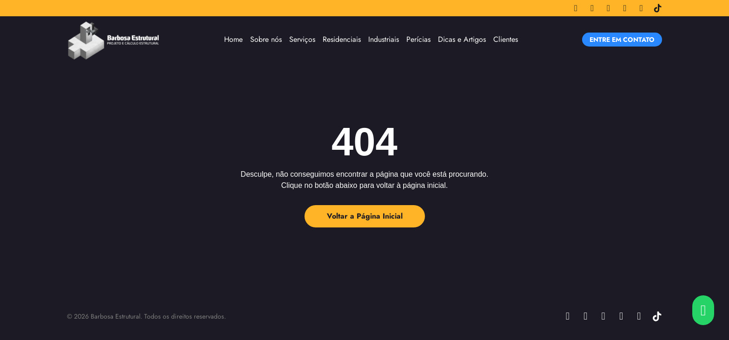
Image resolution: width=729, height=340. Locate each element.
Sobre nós (266, 39)
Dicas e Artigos (462, 39)
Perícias (418, 39)
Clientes (505, 39)
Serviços (302, 39)
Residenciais (342, 39)
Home (233, 39)
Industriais (383, 39)
